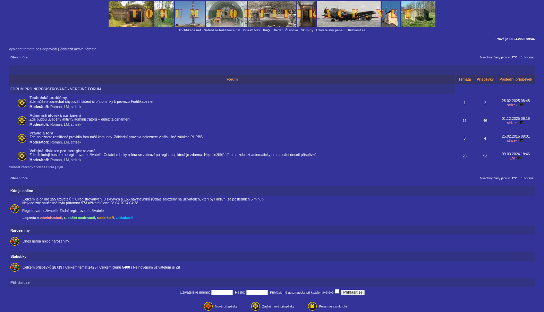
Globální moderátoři (79, 218)
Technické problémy (48, 98)
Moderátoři (105, 218)
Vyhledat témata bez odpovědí (33, 49)
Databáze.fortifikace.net (222, 30)
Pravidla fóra (41, 133)
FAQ (266, 30)
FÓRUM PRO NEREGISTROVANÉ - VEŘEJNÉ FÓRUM (55, 89)
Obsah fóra (252, 30)
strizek (76, 107)
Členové (291, 30)
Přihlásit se (356, 30)
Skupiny (307, 30)
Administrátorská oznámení (55, 115)
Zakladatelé (124, 218)
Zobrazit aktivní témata (78, 49)
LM (66, 107)
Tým (60, 167)
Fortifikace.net (190, 30)
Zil (178, 267)
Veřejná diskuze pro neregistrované (62, 151)
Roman (56, 107)
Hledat (278, 30)
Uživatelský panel (329, 30)
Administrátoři (51, 218)
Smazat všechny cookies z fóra (31, 167)
